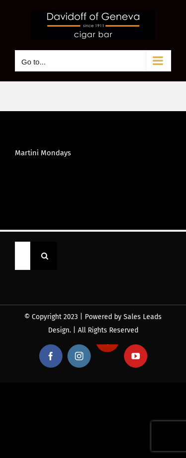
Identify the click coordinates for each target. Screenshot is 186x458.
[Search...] (22, 256)
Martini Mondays (43, 152)
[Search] (44, 256)
